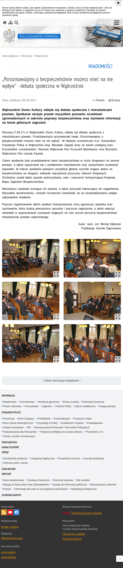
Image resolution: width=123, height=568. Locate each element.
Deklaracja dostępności (84, 489)
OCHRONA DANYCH (11, 495)
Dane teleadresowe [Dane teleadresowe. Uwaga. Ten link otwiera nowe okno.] (13, 480)
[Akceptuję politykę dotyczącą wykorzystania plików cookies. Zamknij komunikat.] (118, 3)
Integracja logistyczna (43, 458)
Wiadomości (41, 56)
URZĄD (5, 452)
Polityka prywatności (72, 538)
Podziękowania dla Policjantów (20, 431)
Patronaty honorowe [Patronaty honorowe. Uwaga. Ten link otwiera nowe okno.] (93, 401)
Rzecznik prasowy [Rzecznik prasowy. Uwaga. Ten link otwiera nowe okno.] (63, 480)
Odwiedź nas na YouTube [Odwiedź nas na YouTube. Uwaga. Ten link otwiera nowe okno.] (10, 512)
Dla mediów (83, 480)
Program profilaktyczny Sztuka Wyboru (61, 431)
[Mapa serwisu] (10, 22)
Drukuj (114, 100)
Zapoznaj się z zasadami (74, 534)
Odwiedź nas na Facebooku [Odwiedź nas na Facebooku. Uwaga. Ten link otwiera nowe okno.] (16, 512)
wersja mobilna (8, 552)
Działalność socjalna (72, 423)
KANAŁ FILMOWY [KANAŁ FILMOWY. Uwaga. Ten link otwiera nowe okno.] (10, 447)
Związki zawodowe (13, 427)
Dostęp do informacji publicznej (70, 484)
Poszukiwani (32, 406)
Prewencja (9, 418)
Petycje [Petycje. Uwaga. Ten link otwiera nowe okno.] (7, 489)
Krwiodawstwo (95, 423)
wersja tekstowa (8, 557)
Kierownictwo (27, 401)
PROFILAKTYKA (9, 442)
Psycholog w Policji (47, 423)
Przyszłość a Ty (94, 431)
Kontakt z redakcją (9, 526)
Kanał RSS (4, 512)
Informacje (26, 56)
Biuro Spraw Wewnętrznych (18, 423)
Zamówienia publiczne (15, 458)
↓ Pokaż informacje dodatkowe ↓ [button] (61, 380)
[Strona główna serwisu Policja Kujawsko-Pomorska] (5, 22)
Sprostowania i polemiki (103, 484)
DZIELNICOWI (8, 469)
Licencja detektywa (93, 458)
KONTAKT (6, 474)
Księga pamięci (107, 406)
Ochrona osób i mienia (15, 462)
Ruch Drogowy (26, 418)
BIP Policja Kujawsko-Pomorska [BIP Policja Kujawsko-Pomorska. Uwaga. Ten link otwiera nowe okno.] (87, 513)
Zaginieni (47, 406)
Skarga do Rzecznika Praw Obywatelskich (26, 484)
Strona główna (10, 56)
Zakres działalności (85, 406)
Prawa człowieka (12, 406)
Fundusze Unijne (82, 418)
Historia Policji (63, 406)
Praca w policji (71, 401)
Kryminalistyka (62, 418)
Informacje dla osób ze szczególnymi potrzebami (41, 489)
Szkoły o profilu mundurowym (19, 436)
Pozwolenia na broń (69, 458)
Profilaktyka (44, 418)
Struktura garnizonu (48, 401)
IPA (29, 427)
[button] (116, 23)
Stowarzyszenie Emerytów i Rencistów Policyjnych (62, 427)
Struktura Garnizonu (39, 480)
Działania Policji (11, 412)
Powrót (99, 100)
